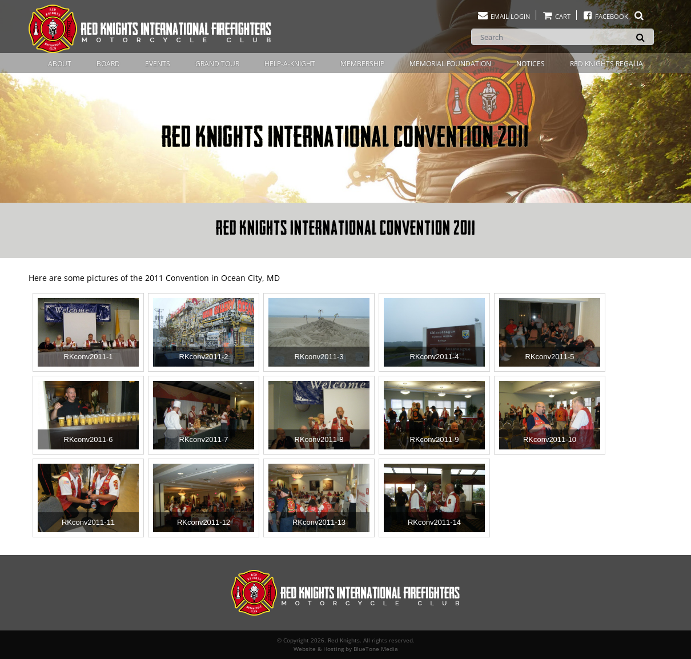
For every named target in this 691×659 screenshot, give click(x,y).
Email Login (503, 16)
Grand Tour (217, 64)
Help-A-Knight (289, 64)
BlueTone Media (375, 649)
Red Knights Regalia (606, 64)
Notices (530, 64)
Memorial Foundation (450, 64)
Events (157, 64)
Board (108, 64)
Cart (556, 16)
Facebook (613, 16)
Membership (362, 64)
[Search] (562, 37)
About (59, 64)
